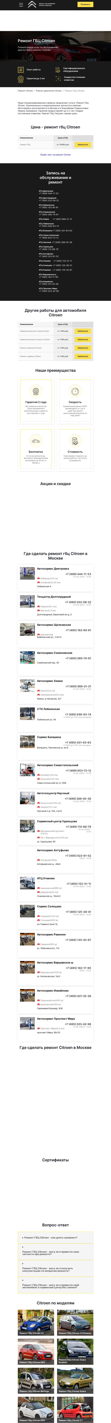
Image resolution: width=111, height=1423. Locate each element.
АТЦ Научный (45, 242)
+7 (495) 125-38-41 (62, 265)
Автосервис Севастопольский (57, 765)
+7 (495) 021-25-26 (48, 284)
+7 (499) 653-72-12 (48, 238)
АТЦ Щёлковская (46, 205)
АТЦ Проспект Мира (48, 288)
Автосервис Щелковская (54, 624)
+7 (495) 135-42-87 (62, 270)
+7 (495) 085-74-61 (49, 214)
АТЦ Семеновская (47, 212)
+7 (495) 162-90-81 (48, 207)
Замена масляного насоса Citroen (35, 339)
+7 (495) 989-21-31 (62, 219)
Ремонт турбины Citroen (30, 356)
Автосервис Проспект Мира (56, 1018)
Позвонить (85, 4)
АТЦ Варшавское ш (47, 274)
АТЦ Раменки (45, 270)
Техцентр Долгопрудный (54, 596)
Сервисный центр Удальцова (57, 821)
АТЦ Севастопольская (49, 235)
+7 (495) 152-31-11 (62, 261)
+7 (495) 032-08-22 (49, 200)
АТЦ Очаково (45, 261)
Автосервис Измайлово (53, 990)
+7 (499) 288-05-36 (62, 242)
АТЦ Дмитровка (46, 191)
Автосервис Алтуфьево (53, 850)
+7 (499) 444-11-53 (49, 193)
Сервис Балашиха (49, 737)
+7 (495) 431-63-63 (62, 230)
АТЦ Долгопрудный (47, 198)
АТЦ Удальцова (46, 247)
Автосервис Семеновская (54, 652)
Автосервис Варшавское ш (55, 962)
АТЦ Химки (44, 219)
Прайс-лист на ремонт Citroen (55, 154)
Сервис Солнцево (49, 906)
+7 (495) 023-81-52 (49, 256)
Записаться (83, 145)
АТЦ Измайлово (46, 281)
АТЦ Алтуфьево (46, 254)
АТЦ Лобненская (46, 224)
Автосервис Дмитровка (53, 568)
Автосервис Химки (50, 680)
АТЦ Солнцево (45, 265)
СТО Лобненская (48, 709)
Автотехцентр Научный (53, 793)
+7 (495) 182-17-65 (48, 277)
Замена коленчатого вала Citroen (34, 331)
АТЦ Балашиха (45, 230)
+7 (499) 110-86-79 (48, 249)
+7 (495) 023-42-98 (49, 291)
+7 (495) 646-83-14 (49, 226)
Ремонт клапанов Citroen (30, 348)
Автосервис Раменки (51, 934)
